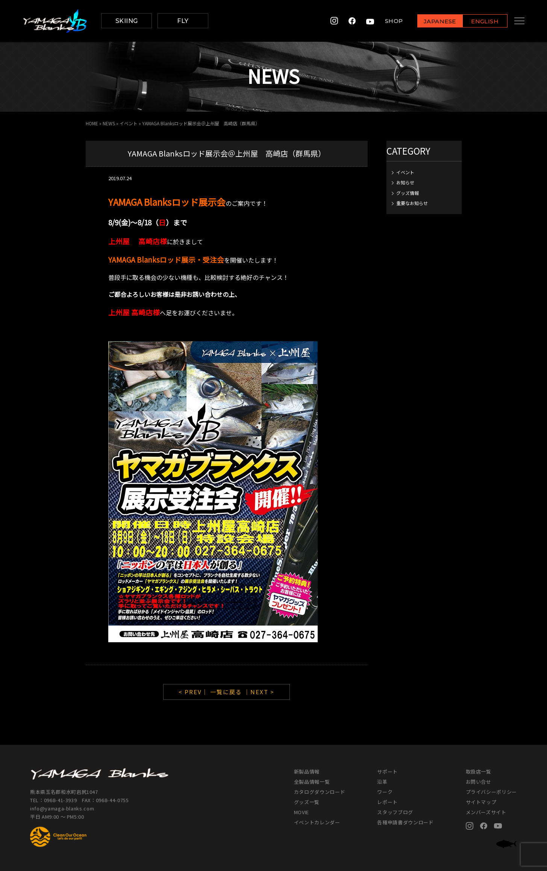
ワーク (384, 791)
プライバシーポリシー (491, 791)
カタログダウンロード (319, 791)
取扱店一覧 (478, 771)
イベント (129, 123)
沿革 (382, 781)
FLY (182, 20)
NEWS (109, 123)
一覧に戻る (226, 692)
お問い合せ (478, 781)
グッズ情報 (407, 193)
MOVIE (301, 812)
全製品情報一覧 (312, 781)
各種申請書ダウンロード (405, 822)
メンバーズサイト (486, 812)
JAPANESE (432, 21)
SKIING (126, 20)
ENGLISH (477, 21)
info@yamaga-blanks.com (62, 808)
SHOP (386, 20)
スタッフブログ (395, 812)
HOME (92, 123)
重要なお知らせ (412, 203)
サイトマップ (481, 802)
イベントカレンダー (317, 822)
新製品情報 (307, 771)
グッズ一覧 (307, 802)
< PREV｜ (194, 692)
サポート (387, 771)
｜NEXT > (259, 692)
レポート (387, 802)
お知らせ (405, 182)
